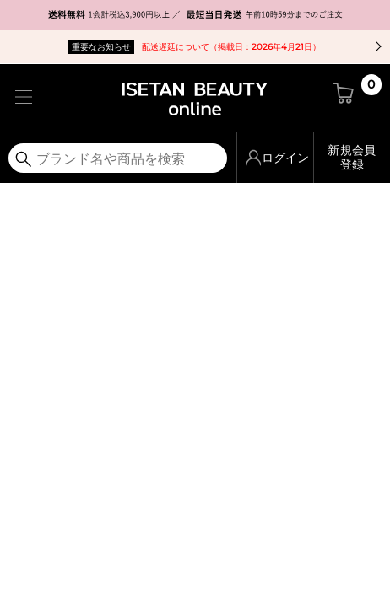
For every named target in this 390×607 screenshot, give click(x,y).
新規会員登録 (352, 157)
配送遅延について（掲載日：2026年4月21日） (194, 47)
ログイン (285, 157)
